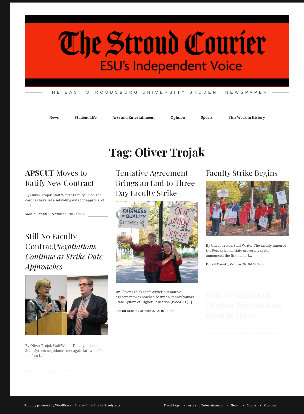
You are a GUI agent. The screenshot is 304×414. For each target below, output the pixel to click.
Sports (206, 117)
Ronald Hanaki (36, 214)
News (54, 117)
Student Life (86, 117)
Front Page (172, 405)
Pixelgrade (112, 405)
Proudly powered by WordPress (47, 405)
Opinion (178, 117)
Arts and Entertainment (134, 117)
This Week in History (246, 117)
